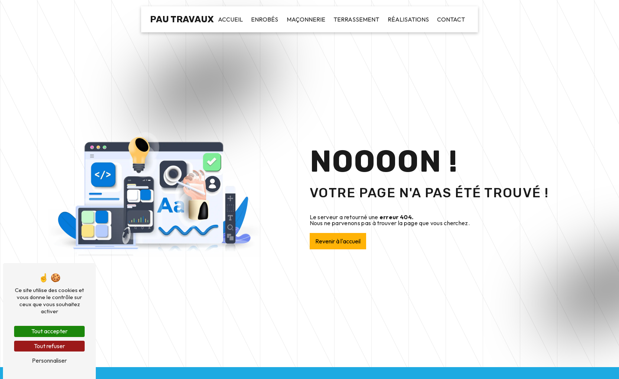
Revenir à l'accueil (338, 241)
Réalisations (408, 19)
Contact (451, 19)
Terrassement (356, 19)
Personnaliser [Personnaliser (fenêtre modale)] (49, 360)
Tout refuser (49, 346)
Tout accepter (49, 331)
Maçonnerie (306, 19)
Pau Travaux (182, 19)
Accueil (230, 19)
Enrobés (264, 19)
